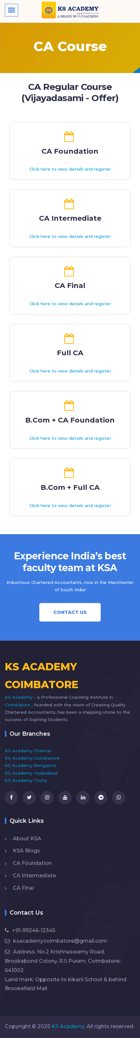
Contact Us (70, 612)
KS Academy (19, 697)
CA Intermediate (34, 875)
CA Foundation (32, 863)
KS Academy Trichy (26, 780)
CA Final (23, 888)
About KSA (27, 839)
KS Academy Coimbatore (32, 758)
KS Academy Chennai (28, 750)
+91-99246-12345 (30, 930)
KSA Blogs (26, 851)
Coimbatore (18, 704)
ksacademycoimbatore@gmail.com (56, 941)
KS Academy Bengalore (31, 765)
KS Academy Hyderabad (31, 773)
